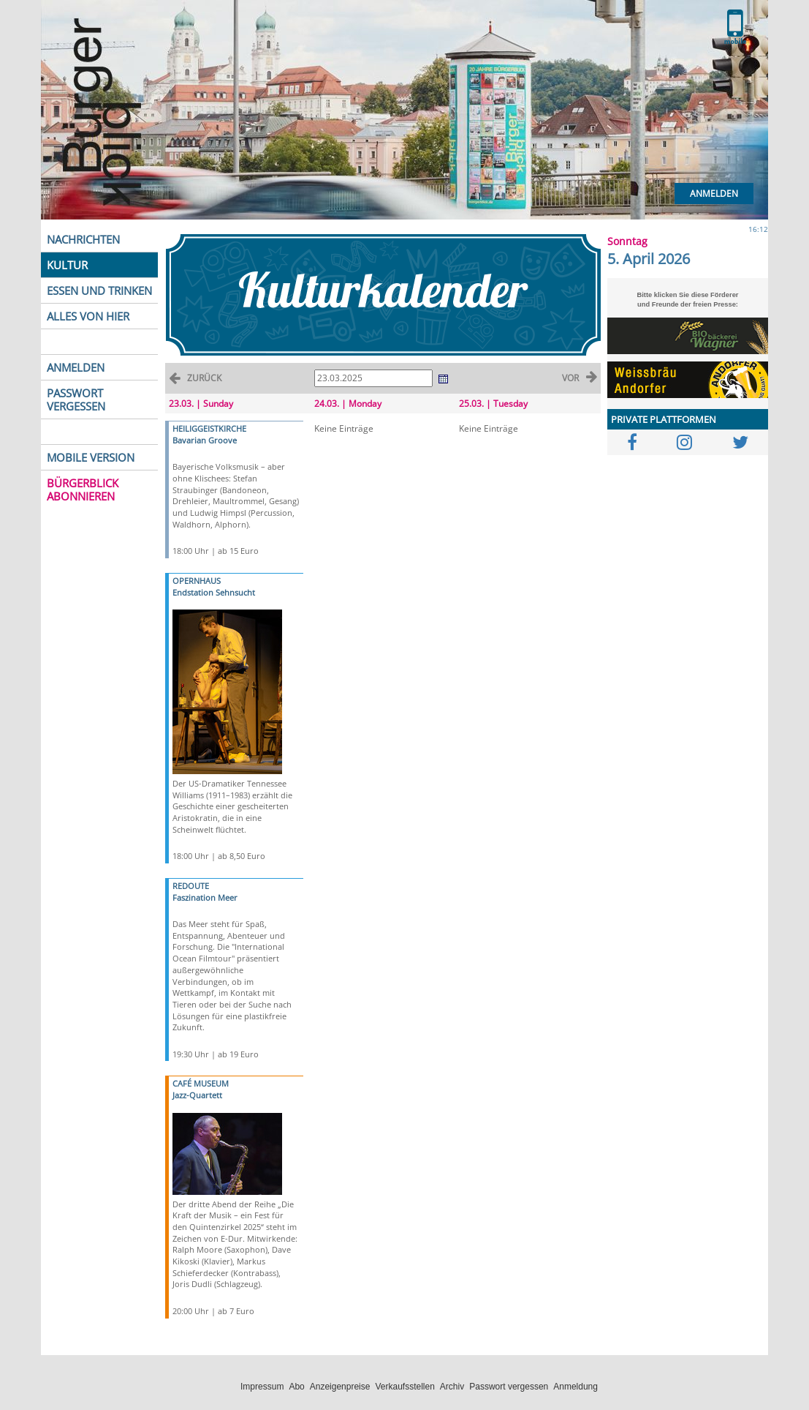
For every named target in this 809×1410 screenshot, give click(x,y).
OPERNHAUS (196, 580)
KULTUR (67, 265)
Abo (296, 1386)
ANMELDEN (76, 367)
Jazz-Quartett (197, 1095)
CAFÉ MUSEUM (200, 1083)
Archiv (452, 1386)
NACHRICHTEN (83, 239)
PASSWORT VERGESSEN (76, 399)
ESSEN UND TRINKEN (99, 290)
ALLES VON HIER (88, 316)
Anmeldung (575, 1386)
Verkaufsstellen (404, 1386)
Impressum (262, 1386)
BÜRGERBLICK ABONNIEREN (82, 489)
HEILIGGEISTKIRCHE (209, 428)
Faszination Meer (205, 897)
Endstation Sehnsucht (213, 592)
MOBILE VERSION (90, 457)
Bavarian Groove (204, 440)
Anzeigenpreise (340, 1386)
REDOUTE (190, 885)
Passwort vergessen (508, 1386)
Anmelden (714, 193)
